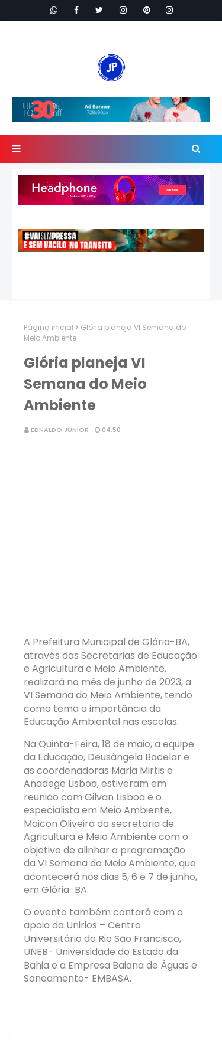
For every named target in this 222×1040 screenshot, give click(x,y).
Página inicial (48, 327)
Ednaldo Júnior (60, 429)
